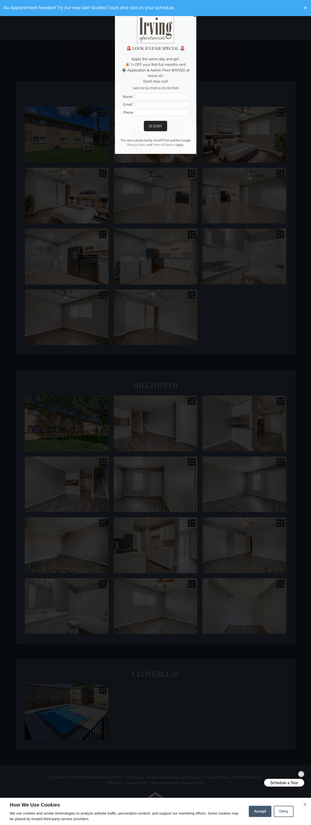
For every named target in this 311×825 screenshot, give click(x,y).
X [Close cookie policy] (305, 804)
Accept (260, 811)
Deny (283, 811)
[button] (305, 8)
